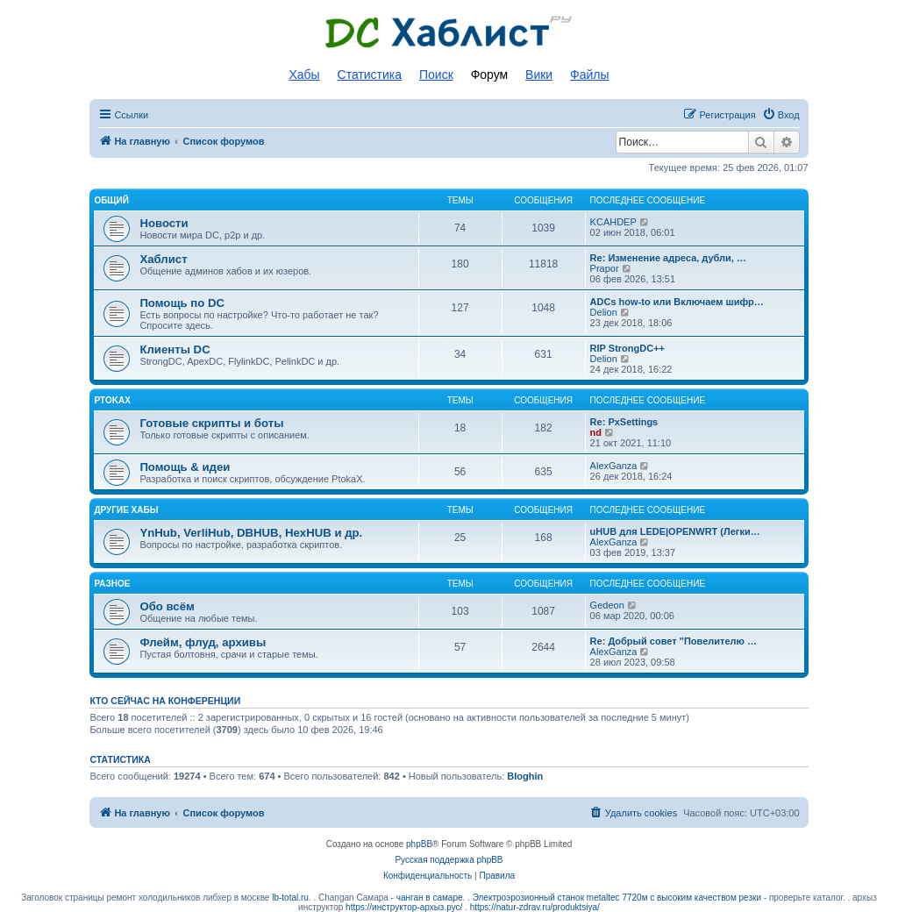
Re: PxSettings (624, 422)
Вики (538, 75)
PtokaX (112, 400)
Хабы (304, 75)
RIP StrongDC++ (627, 348)
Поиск (436, 75)
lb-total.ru (290, 897)
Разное (112, 583)
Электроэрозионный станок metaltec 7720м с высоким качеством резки (617, 897)
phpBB (419, 844)
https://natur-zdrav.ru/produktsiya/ (535, 907)
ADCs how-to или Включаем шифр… (677, 301)
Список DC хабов (449, 32)
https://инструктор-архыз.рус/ (404, 907)
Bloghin (525, 776)
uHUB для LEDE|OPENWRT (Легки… (675, 531)
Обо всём (166, 606)
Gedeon (607, 605)
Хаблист (163, 259)
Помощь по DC (181, 303)
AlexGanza (614, 465)
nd (596, 432)
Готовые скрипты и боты (211, 423)
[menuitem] (781, 114)
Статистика (370, 75)
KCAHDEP (613, 222)
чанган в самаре (429, 897)
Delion (603, 312)
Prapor (604, 268)
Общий (111, 200)
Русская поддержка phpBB (448, 860)
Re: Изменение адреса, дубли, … (668, 258)
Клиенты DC (174, 349)
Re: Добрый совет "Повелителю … (673, 641)
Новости (163, 223)
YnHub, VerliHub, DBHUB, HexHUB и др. (250, 532)
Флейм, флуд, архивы (202, 642)
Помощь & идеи (184, 467)
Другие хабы (126, 510)
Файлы (589, 75)
